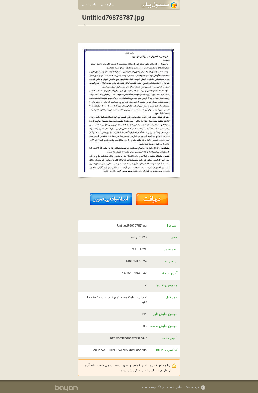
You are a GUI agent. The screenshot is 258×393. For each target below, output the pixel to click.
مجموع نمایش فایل (165, 314)
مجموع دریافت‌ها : (165, 285)
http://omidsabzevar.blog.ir (128, 337)
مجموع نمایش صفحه (163, 326)
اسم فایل (171, 225)
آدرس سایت (169, 337)
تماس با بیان (89, 4)
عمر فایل (171, 297)
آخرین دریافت (168, 273)
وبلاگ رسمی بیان (153, 386)
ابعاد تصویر (170, 249)
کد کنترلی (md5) (166, 349)
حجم (174, 237)
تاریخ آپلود (171, 261)
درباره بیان (108, 4)
